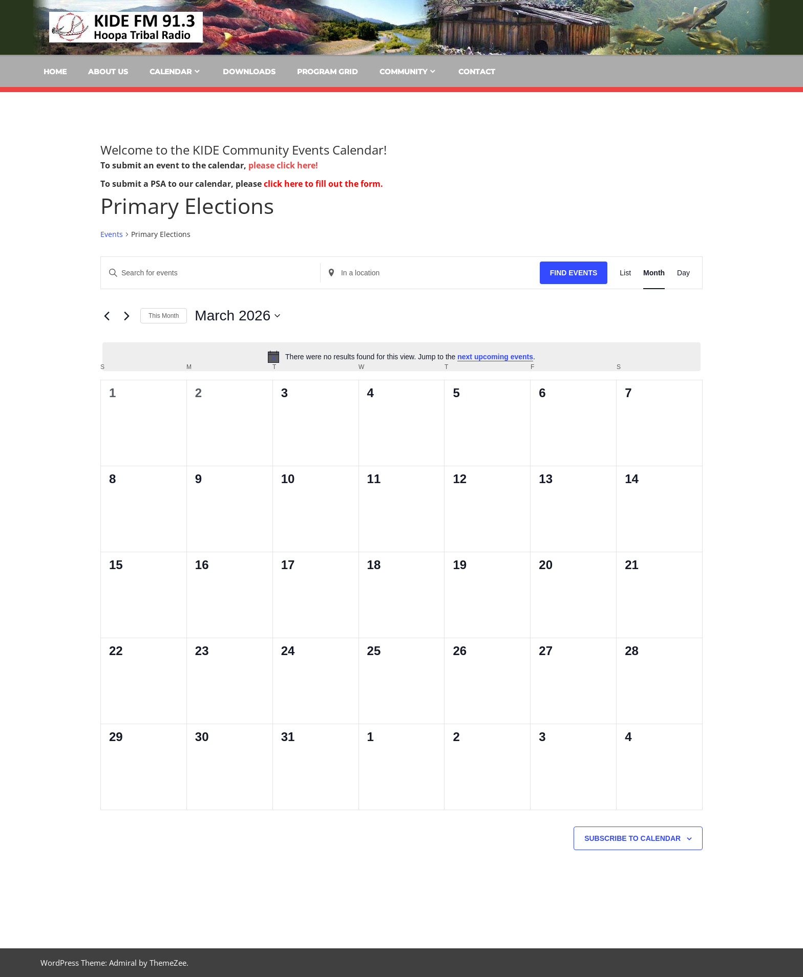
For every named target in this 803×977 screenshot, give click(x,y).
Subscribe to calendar (632, 838)
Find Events (574, 273)
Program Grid (327, 71)
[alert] (401, 356)
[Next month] (126, 316)
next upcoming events (495, 357)
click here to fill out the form (322, 183)
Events (111, 234)
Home (55, 71)
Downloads (249, 71)
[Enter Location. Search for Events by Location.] (430, 273)
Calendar (171, 71)
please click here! (283, 165)
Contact (476, 71)
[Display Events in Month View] (654, 273)
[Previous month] (106, 316)
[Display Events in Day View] (683, 273)
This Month (164, 315)
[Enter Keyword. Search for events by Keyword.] (210, 273)
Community (403, 71)
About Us (108, 71)
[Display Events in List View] (625, 273)
